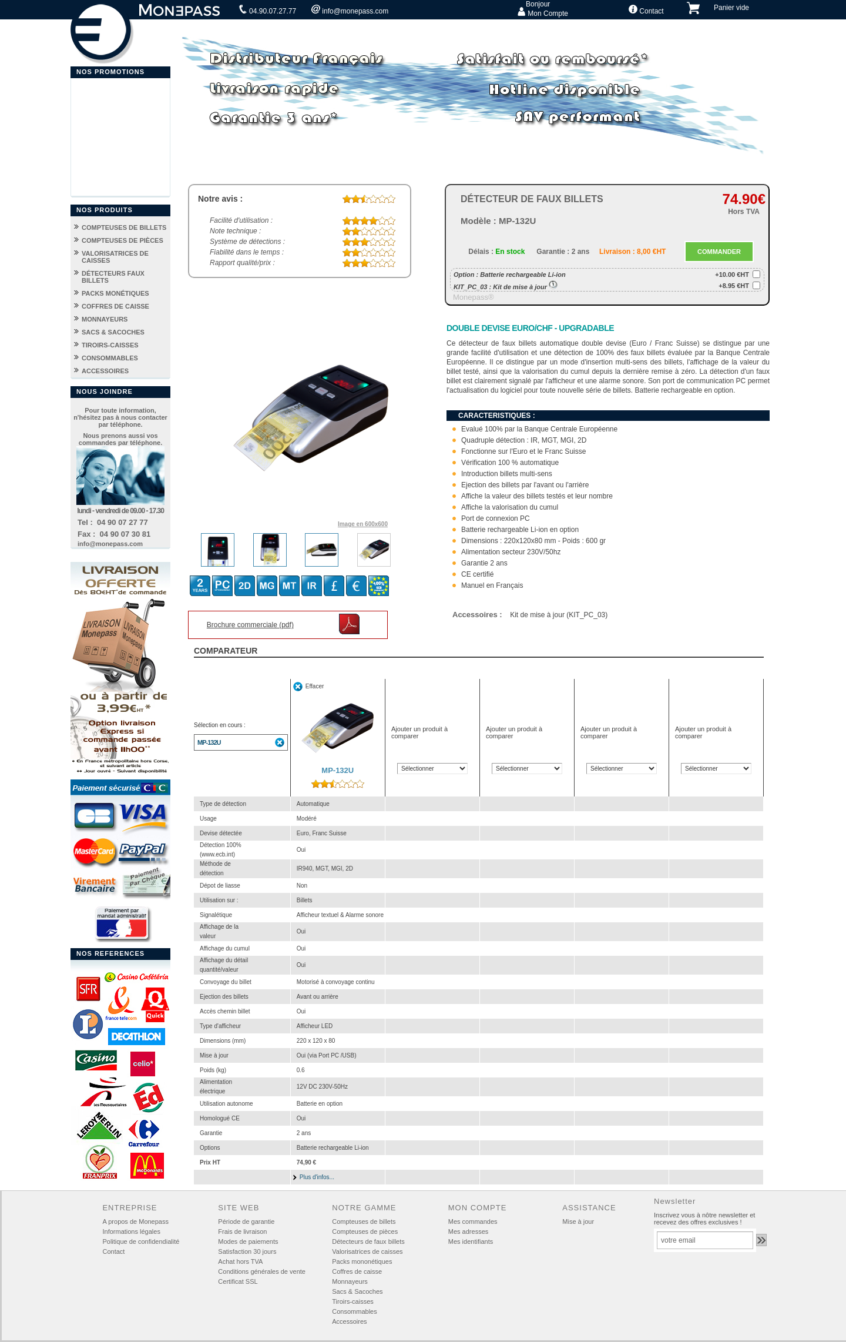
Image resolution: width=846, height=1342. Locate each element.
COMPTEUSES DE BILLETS (124, 227)
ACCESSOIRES (105, 370)
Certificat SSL (237, 1281)
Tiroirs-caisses (353, 1301)
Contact (646, 10)
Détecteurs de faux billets (368, 1241)
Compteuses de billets (363, 1221)
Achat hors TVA (240, 1261)
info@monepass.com (349, 10)
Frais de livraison (242, 1231)
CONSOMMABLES (110, 358)
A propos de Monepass (135, 1221)
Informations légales (131, 1231)
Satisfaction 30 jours (247, 1251)
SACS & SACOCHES (113, 332)
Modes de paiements (248, 1241)
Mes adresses (468, 1231)
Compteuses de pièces (365, 1231)
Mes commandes (473, 1221)
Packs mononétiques (362, 1261)
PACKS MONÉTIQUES (115, 293)
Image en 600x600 (363, 524)
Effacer (315, 686)
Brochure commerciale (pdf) (250, 625)
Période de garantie (246, 1221)
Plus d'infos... (317, 1177)
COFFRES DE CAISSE (115, 306)
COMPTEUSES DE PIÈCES (122, 240)
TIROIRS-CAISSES (110, 345)
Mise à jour (578, 1221)
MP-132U (208, 742)
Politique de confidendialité (140, 1241)
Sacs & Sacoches (357, 1291)
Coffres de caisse (357, 1271)
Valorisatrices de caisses (367, 1251)
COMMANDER (719, 251)
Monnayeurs (350, 1281)
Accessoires (349, 1321)
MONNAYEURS (104, 319)
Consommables (354, 1311)
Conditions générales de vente (262, 1271)
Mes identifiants (470, 1241)
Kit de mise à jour (525, 286)
